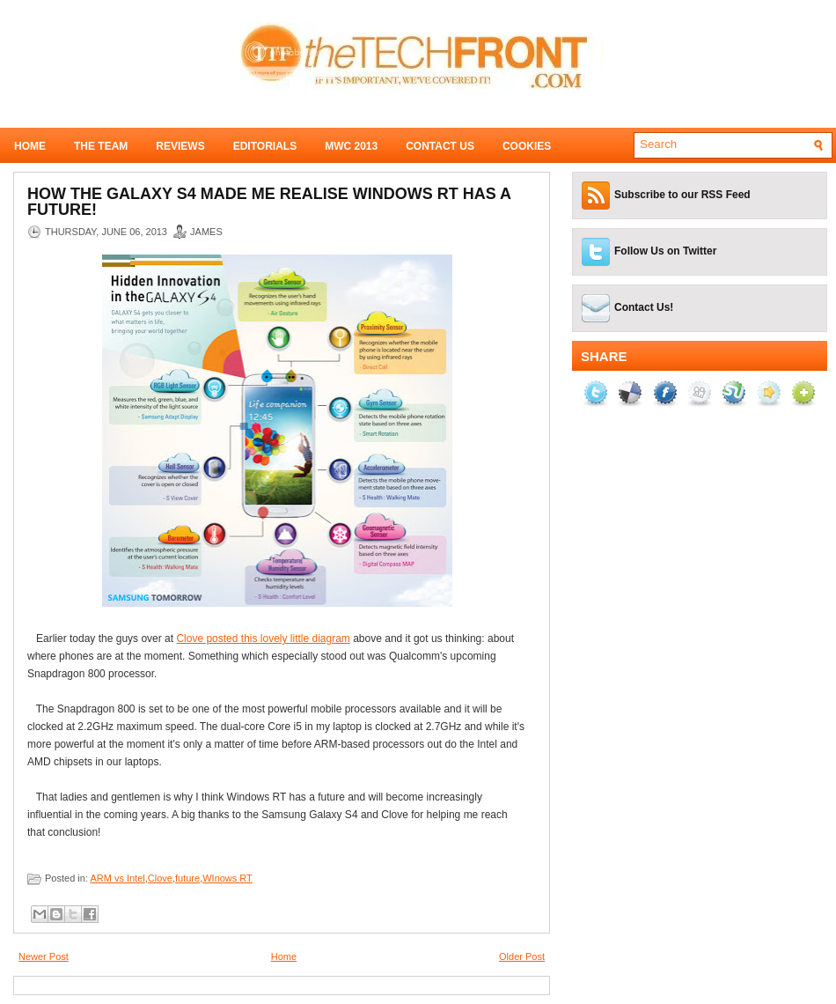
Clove (160, 878)
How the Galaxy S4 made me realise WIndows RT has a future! (268, 202)
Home (30, 146)
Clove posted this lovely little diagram (262, 638)
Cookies (526, 146)
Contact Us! (643, 307)
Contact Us (440, 146)
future (187, 878)
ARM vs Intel (117, 878)
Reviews (180, 146)
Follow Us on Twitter (665, 251)
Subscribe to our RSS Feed (682, 194)
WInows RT (227, 878)
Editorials (265, 146)
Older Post (522, 956)
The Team (101, 146)
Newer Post (43, 956)
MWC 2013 (351, 146)
